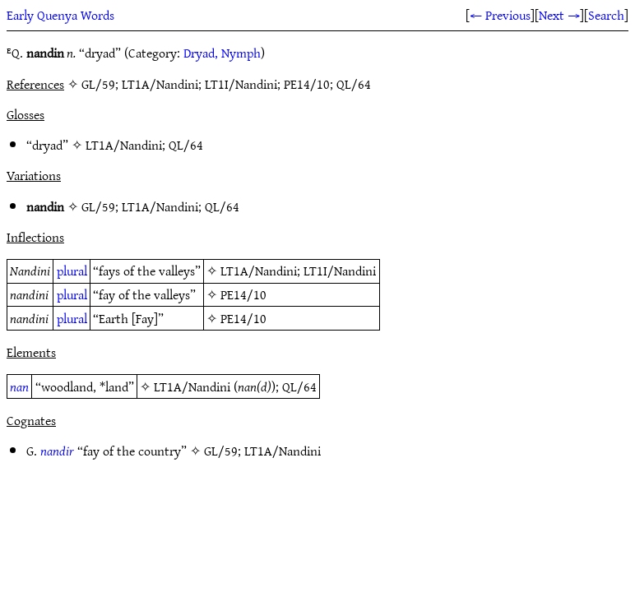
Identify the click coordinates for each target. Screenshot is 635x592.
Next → (559, 14)
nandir (57, 450)
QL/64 (186, 144)
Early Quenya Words (60, 14)
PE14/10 (243, 294)
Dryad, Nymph (222, 52)
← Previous (500, 14)
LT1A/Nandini (124, 144)
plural (72, 270)
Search (606, 14)
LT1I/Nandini (340, 270)
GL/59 (98, 206)
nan (19, 386)
